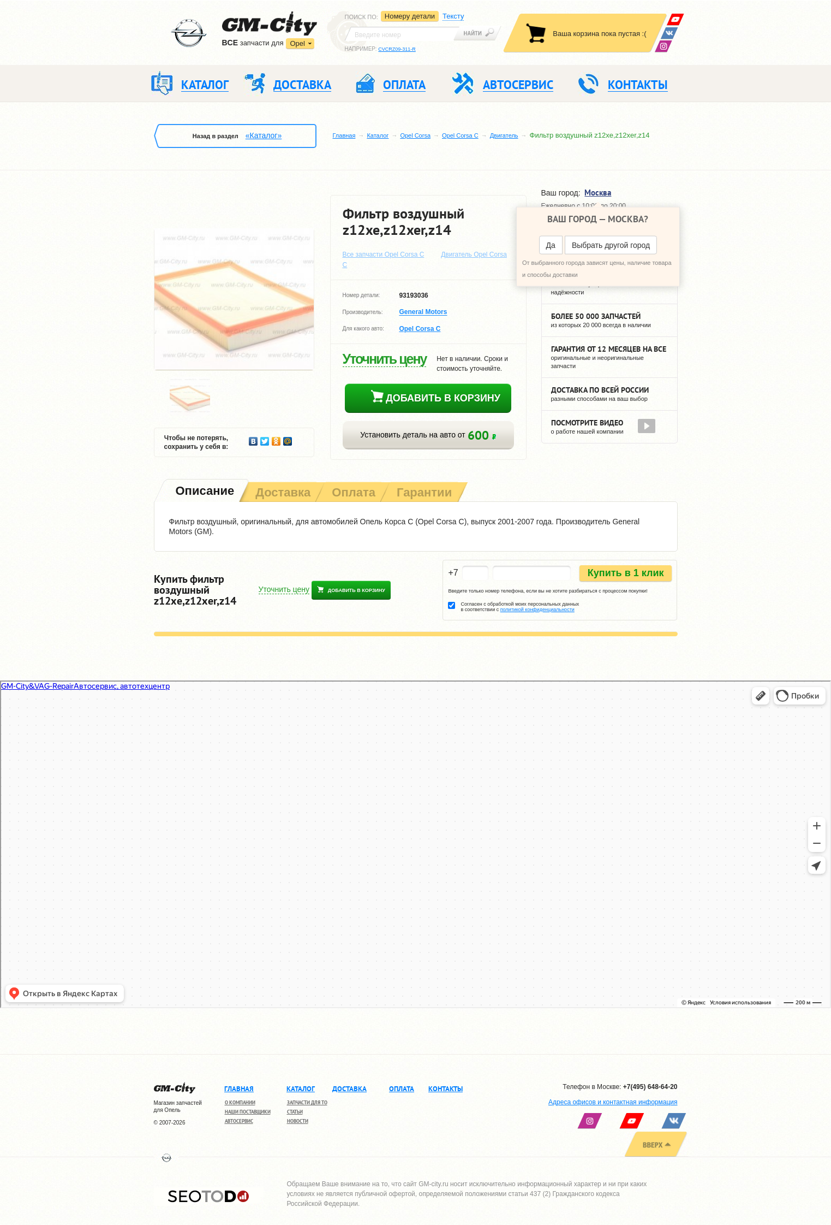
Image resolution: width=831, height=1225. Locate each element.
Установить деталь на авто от (427, 435)
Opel (297, 43)
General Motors (423, 312)
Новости (297, 1121)
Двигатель (504, 135)
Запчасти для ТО (307, 1102)
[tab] (204, 492)
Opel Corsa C (460, 135)
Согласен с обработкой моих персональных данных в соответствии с (520, 606)
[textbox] (402, 34)
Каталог (377, 135)
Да (550, 245)
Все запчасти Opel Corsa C (384, 254)
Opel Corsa (415, 135)
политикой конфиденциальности (537, 609)
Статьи (295, 1112)
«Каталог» (264, 135)
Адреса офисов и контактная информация (612, 1102)
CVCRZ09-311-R (397, 49)
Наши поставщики (248, 1112)
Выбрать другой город (611, 245)
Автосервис (239, 1121)
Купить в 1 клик (626, 572)
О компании (240, 1102)
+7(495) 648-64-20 (650, 1087)
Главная (344, 135)
